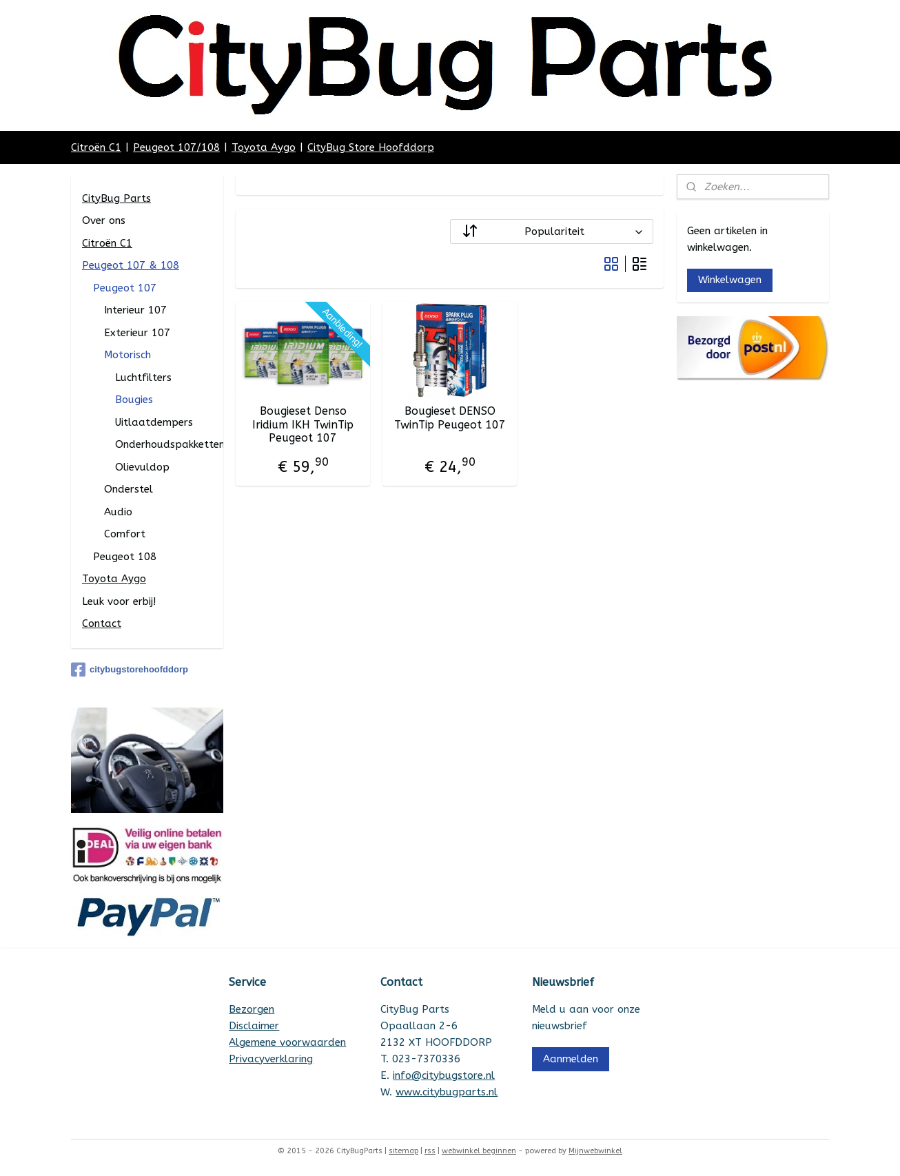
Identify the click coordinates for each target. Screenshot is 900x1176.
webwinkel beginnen (479, 1150)
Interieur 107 (135, 310)
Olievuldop (142, 467)
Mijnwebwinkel (595, 1150)
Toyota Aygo (264, 147)
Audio (118, 512)
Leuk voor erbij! (119, 601)
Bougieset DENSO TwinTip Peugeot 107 (450, 417)
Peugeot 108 (124, 556)
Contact (101, 623)
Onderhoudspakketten (169, 444)
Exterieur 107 (137, 333)
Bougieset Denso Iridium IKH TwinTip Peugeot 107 (303, 424)
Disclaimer (254, 1026)
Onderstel (128, 489)
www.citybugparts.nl (447, 1092)
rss (430, 1150)
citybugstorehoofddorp (129, 669)
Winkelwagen (729, 280)
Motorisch (127, 355)
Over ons (103, 220)
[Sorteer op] (552, 231)
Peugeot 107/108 (176, 147)
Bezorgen (251, 1009)
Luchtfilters (143, 377)
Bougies (134, 399)
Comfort (124, 534)
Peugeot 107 (124, 288)
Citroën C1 (96, 147)
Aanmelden (570, 1059)
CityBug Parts (116, 198)
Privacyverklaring (271, 1059)
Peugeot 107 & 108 (130, 265)
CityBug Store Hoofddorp (370, 147)
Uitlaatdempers (154, 422)
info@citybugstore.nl (444, 1075)
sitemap (403, 1150)
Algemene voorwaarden (287, 1042)
